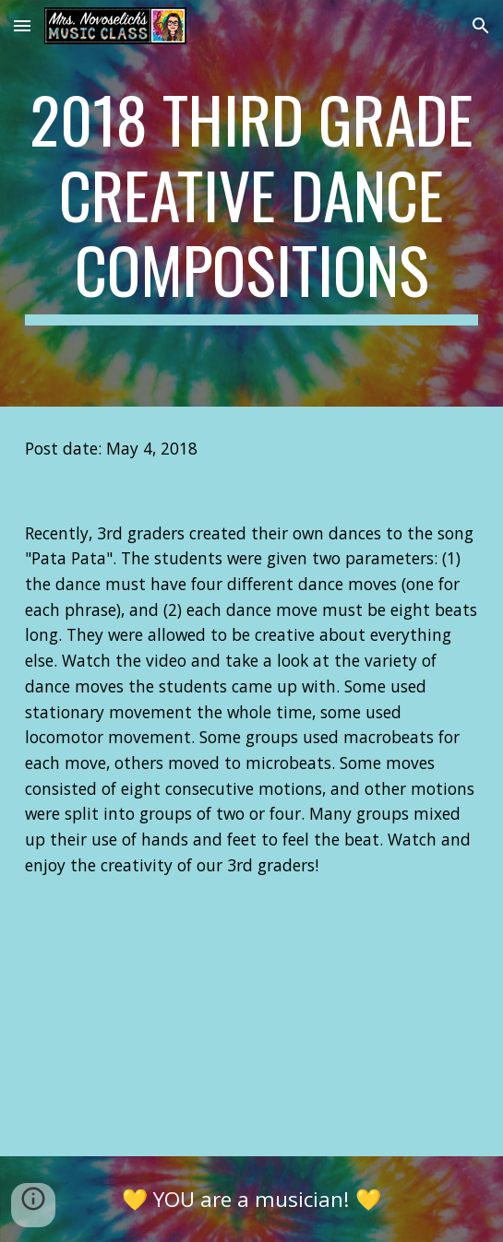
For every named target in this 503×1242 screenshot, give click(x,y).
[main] (251, 203)
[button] (22, 25)
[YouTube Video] (251, 1032)
